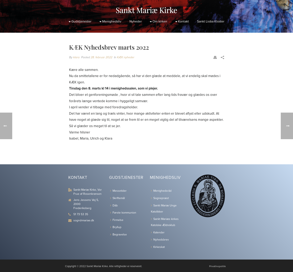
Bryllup (115, 227)
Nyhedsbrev (160, 239)
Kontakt (182, 21)
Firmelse (116, 220)
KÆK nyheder (125, 57)
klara (76, 57)
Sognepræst (160, 198)
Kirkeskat (158, 247)
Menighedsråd (161, 191)
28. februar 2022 (101, 57)
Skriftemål (117, 198)
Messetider (118, 191)
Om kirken (158, 21)
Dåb (114, 205)
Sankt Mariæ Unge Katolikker (164, 209)
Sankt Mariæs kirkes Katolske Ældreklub (165, 222)
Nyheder (135, 21)
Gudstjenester (80, 21)
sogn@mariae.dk (83, 220)
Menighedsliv (110, 21)
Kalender (158, 232)
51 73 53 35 (80, 214)
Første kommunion (123, 212)
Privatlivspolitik (217, 266)
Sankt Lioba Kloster (210, 21)
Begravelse (118, 234)
